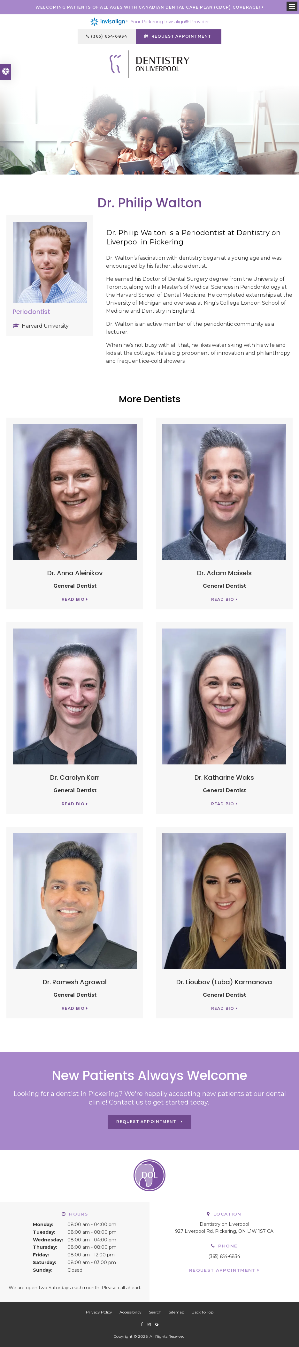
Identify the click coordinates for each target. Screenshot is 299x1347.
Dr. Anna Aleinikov (75, 573)
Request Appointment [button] (181, 36)
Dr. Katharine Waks (224, 777)
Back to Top (202, 1312)
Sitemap (176, 1312)
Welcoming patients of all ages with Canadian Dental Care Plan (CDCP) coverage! (147, 7)
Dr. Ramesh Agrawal (75, 982)
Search (155, 1312)
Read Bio (73, 599)
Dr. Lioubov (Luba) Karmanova (224, 982)
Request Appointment (222, 1270)
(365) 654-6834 (109, 36)
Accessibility (130, 1312)
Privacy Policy (99, 1312)
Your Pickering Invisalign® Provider (149, 22)
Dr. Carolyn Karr (74, 777)
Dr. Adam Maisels (224, 573)
